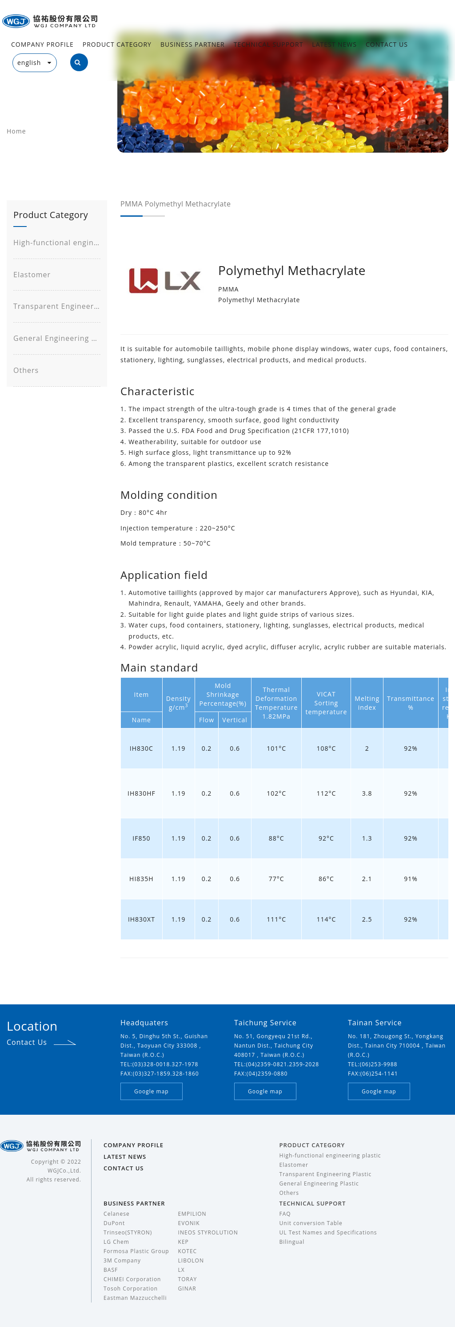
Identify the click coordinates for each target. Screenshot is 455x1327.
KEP (183, 1242)
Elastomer (32, 274)
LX (181, 1270)
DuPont (114, 1223)
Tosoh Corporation (131, 1288)
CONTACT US (387, 44)
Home (16, 131)
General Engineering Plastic (56, 338)
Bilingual (292, 1242)
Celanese (117, 1214)
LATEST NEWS (334, 44)
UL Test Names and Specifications (328, 1232)
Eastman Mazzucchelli (135, 1298)
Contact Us (27, 1042)
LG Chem (116, 1242)
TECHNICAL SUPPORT (268, 44)
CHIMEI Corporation (132, 1279)
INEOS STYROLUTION (208, 1232)
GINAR (187, 1288)
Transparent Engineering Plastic (56, 306)
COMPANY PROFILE (42, 44)
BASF (111, 1270)
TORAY (187, 1279)
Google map (151, 1091)
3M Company (122, 1260)
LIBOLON (191, 1260)
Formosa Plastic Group (136, 1251)
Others (26, 370)
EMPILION (192, 1214)
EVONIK (189, 1223)
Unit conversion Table (311, 1223)
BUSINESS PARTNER (192, 44)
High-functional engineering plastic (56, 242)
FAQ (285, 1214)
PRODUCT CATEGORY (117, 44)
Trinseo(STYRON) (128, 1232)
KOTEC (187, 1251)
